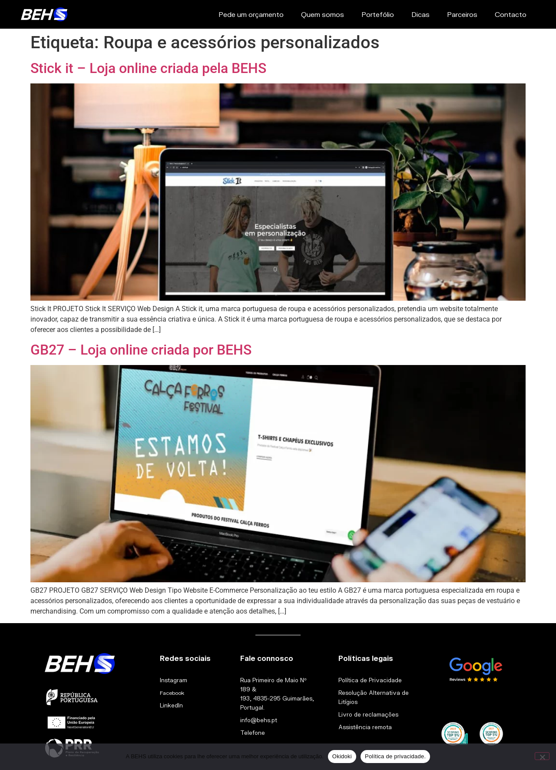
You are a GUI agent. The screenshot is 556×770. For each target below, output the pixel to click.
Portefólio (377, 14)
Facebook (172, 693)
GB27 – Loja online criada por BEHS (141, 350)
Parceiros (462, 14)
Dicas (420, 14)
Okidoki (342, 756)
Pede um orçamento (251, 14)
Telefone (252, 732)
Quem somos (322, 14)
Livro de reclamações (368, 714)
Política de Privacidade (370, 680)
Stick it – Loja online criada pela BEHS (148, 68)
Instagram (173, 680)
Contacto (510, 14)
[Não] (542, 756)
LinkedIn (171, 705)
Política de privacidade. (395, 756)
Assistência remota (365, 727)
